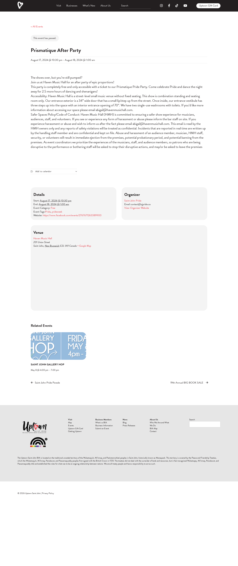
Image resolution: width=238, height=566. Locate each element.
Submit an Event (102, 428)
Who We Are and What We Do (159, 424)
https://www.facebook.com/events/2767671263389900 (72, 215)
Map (70, 422)
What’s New (89, 6)
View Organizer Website (136, 208)
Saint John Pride (132, 201)
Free (53, 208)
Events (71, 425)
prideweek (57, 212)
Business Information (104, 425)
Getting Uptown (74, 431)
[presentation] (58, 346)
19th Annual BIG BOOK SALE (186, 382)
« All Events (37, 27)
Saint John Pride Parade (47, 382)
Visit (58, 6)
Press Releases (129, 425)
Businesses (71, 6)
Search (192, 419)
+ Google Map (84, 246)
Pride (48, 212)
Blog (124, 422)
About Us (105, 6)
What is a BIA (101, 422)
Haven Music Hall (42, 238)
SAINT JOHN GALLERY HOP (47, 365)
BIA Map (153, 428)
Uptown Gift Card (208, 6)
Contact (153, 431)
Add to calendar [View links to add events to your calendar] (43, 171)
